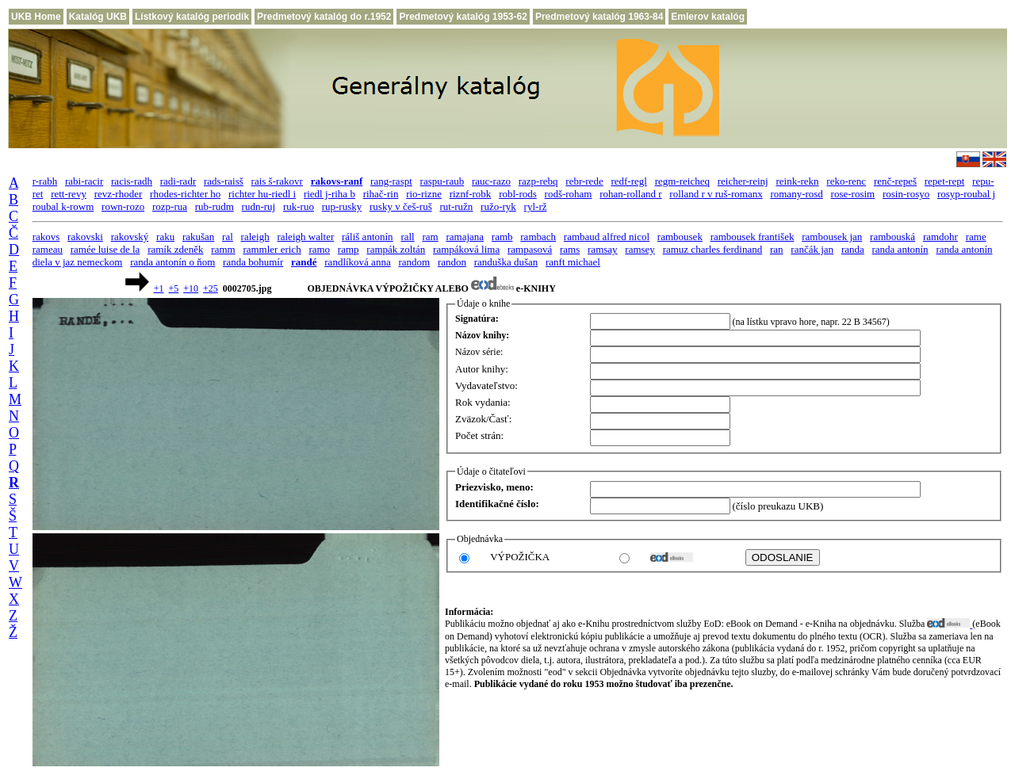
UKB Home (36, 16)
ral (227, 236)
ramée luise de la (105, 249)
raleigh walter (305, 236)
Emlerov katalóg (708, 16)
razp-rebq (538, 181)
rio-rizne (424, 194)
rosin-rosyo (906, 194)
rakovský (130, 236)
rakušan (198, 236)
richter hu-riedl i (262, 194)
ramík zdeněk (175, 249)
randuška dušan (506, 262)
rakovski (85, 236)
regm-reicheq (682, 181)
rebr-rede (584, 181)
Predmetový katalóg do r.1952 (324, 16)
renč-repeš (895, 181)
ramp (348, 249)
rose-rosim (853, 194)
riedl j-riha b (329, 194)
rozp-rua (169, 206)
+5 (173, 288)
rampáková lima (466, 249)
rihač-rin (381, 194)
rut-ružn (456, 206)
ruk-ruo (298, 206)
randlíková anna (357, 262)
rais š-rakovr (277, 181)
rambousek (680, 236)
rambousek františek (752, 236)
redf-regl (628, 181)
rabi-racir (84, 181)
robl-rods (518, 194)
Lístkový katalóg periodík (192, 16)
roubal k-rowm (63, 206)
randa (852, 249)
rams (570, 249)
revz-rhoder (118, 194)
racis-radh (131, 181)
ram (430, 236)
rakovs (46, 236)
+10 (190, 288)
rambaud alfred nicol (606, 236)
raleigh (255, 236)
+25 (210, 288)
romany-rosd (796, 194)
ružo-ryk (498, 206)
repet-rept (945, 181)
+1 (159, 288)
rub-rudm (214, 206)
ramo (319, 249)
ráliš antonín (367, 236)
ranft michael (573, 262)
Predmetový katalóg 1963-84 (599, 16)
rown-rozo (123, 206)
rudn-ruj (259, 206)
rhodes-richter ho (185, 194)
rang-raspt (391, 181)
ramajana (465, 236)
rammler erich (272, 249)
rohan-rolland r (630, 194)
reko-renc (846, 181)
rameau (48, 249)
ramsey (640, 249)
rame (976, 236)
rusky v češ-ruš (401, 206)
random (414, 262)
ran (776, 249)
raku (165, 236)
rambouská (892, 236)
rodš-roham (568, 194)
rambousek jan (832, 236)
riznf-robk (471, 194)
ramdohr (940, 236)
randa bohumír (253, 262)
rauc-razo (491, 181)
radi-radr (178, 181)
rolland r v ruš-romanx (715, 194)
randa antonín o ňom (172, 262)
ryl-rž (535, 206)
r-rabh (45, 181)
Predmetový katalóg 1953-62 (463, 16)
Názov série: (479, 351)
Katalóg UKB (98, 16)
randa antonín (900, 249)
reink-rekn (797, 181)
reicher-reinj (743, 181)
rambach (538, 236)
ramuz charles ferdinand (713, 249)
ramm (223, 249)
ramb (502, 236)
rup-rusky (342, 206)
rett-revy (68, 194)
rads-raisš (223, 181)
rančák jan (812, 249)
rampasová (530, 249)
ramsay (603, 249)
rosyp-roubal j (966, 194)
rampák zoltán (395, 249)
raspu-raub (442, 181)
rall (407, 236)
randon (452, 262)
